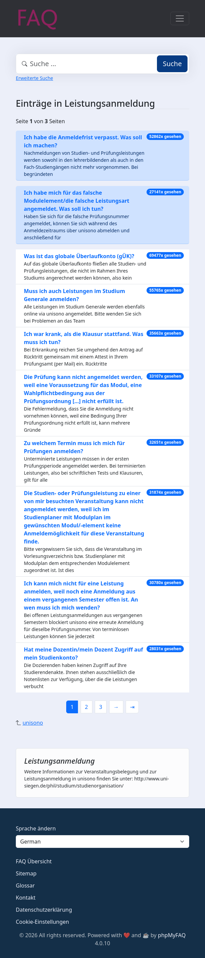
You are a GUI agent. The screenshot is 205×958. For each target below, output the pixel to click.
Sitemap (26, 873)
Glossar (25, 885)
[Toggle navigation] (179, 18)
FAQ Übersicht (34, 861)
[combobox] (102, 64)
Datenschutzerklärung (44, 909)
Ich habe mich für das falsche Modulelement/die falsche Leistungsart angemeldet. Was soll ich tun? (76, 200)
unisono (33, 722)
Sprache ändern (36, 828)
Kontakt (26, 897)
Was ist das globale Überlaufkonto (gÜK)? (79, 256)
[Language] (102, 841)
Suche (172, 63)
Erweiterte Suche (34, 78)
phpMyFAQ (172, 935)
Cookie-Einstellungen (42, 921)
